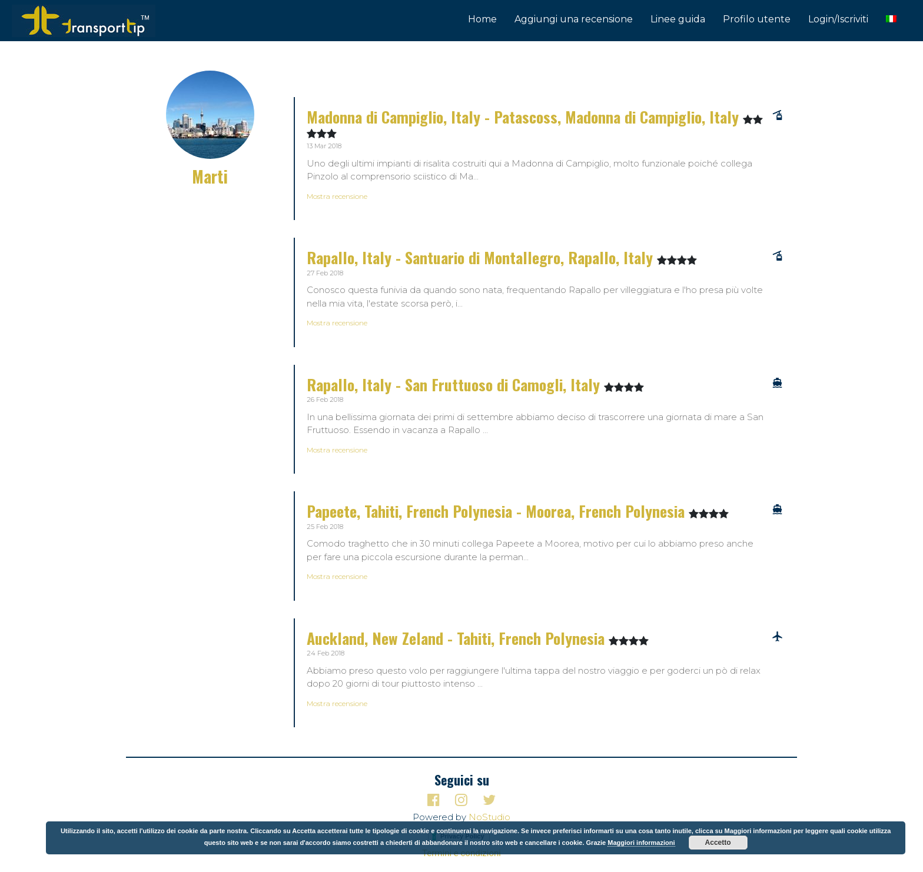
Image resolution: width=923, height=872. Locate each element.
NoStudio (489, 817)
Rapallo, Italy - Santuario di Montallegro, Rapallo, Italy (482, 257)
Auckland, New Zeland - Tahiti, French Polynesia (458, 638)
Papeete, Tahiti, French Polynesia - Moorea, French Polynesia (498, 511)
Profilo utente (757, 19)
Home (482, 19)
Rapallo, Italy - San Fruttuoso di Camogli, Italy (455, 384)
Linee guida (677, 19)
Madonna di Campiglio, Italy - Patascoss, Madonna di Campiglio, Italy (525, 116)
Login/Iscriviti (838, 19)
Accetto (718, 842)
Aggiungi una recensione (573, 19)
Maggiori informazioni (641, 842)
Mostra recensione (337, 196)
